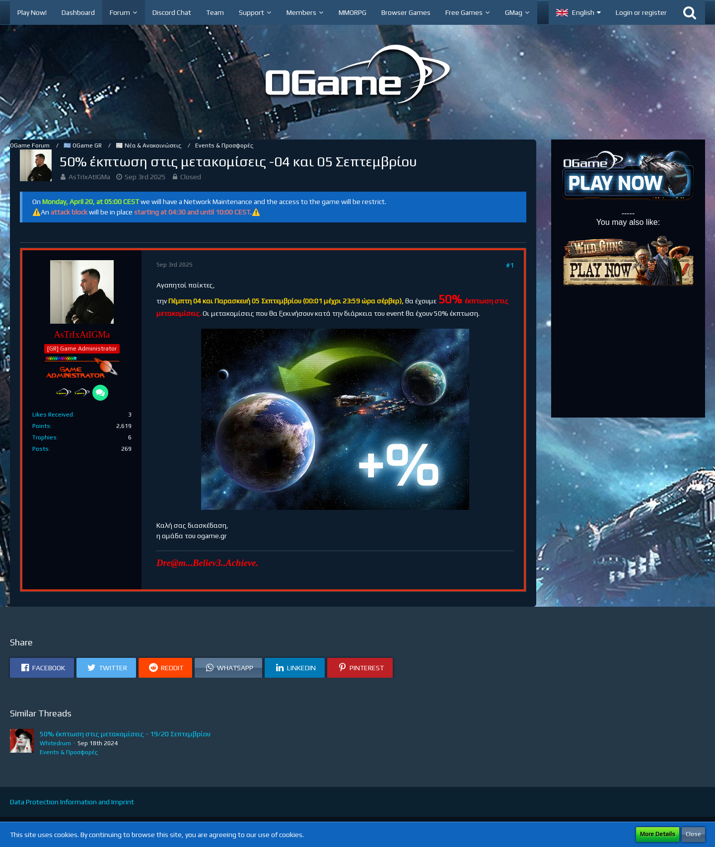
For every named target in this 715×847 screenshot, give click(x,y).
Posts (40, 448)
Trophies (44, 437)
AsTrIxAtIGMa (89, 177)
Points (41, 426)
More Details (657, 834)
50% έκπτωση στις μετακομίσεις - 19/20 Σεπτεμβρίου (125, 734)
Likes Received (52, 414)
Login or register (641, 12)
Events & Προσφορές (69, 752)
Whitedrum (55, 743)
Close (693, 834)
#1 (510, 265)
